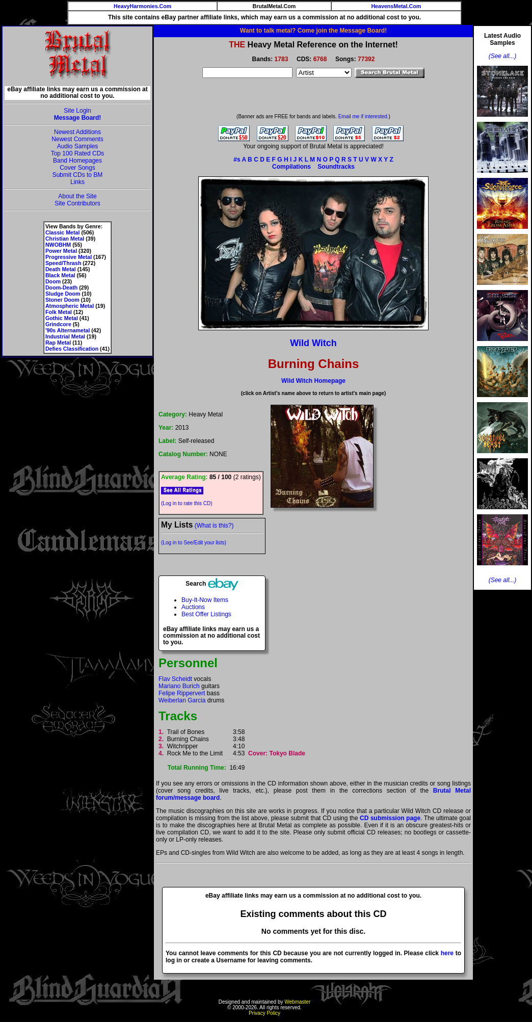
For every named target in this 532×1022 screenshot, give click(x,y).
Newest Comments (77, 139)
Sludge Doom (63, 294)
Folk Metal (58, 312)
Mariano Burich (179, 686)
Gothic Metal (61, 318)
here (447, 953)
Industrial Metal (65, 336)
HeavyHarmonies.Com (142, 6)
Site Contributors (77, 203)
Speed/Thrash (63, 263)
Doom (53, 281)
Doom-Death (61, 287)
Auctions (193, 607)
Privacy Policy (264, 1013)
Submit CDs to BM (77, 174)
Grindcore (58, 324)
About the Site (77, 196)
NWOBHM (58, 245)
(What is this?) (214, 525)
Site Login (77, 110)
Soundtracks (336, 166)
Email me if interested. (363, 116)
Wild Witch (313, 343)
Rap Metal (58, 342)
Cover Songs (77, 167)
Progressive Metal (68, 257)
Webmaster (297, 1002)
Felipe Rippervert (181, 693)
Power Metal (61, 251)
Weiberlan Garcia (181, 700)
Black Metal (60, 275)
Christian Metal (64, 238)
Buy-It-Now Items (204, 600)
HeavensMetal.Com (396, 6)
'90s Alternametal (67, 330)
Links (77, 182)
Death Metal (60, 269)
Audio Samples (77, 146)
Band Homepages (77, 160)
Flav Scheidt (175, 679)
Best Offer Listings (206, 614)
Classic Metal (62, 232)
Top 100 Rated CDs (77, 153)
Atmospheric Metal (69, 306)
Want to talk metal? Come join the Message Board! (313, 30)
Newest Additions (77, 132)
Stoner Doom (62, 300)
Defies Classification (71, 349)
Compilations (291, 166)
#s (236, 159)
